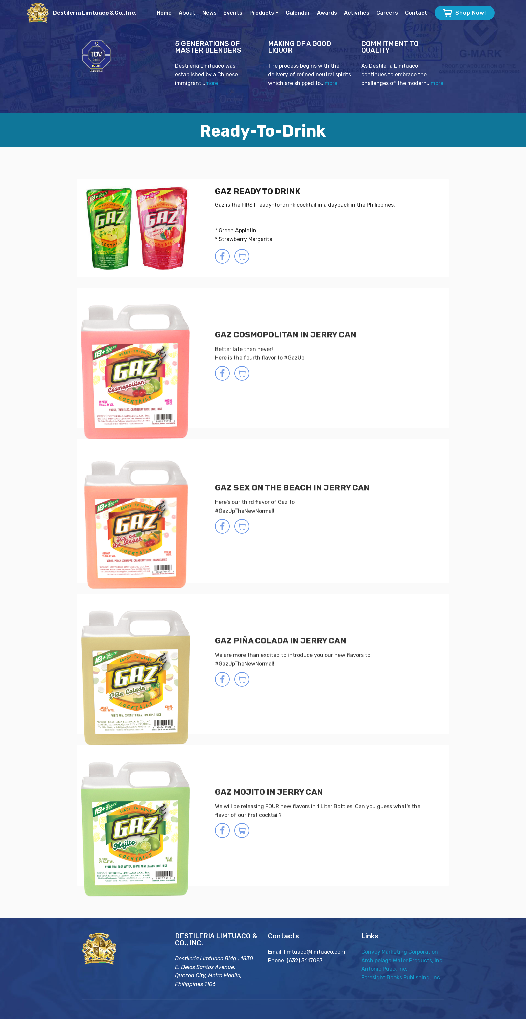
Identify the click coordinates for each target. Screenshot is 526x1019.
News (209, 13)
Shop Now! (464, 13)
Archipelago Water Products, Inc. (402, 961)
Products (261, 13)
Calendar (298, 13)
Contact (416, 13)
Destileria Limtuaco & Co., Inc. (95, 13)
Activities (356, 13)
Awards (327, 13)
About (187, 13)
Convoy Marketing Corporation (399, 953)
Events (232, 13)
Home (164, 13)
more (211, 84)
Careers (387, 13)
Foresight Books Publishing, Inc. (401, 978)
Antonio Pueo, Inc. (384, 970)
